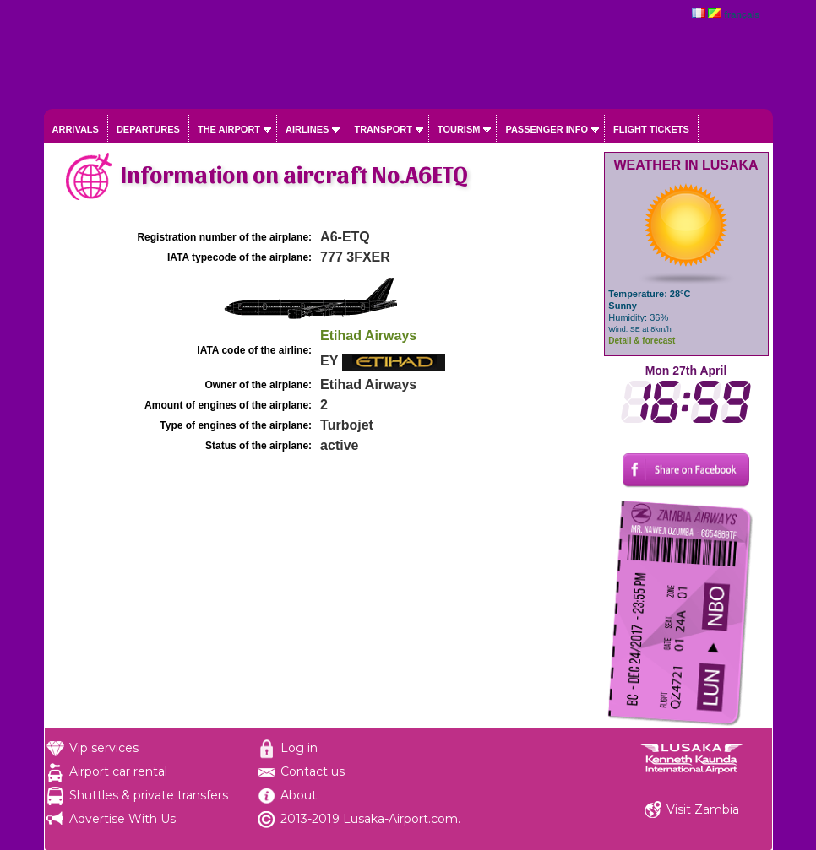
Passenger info (546, 129)
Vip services (104, 747)
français (741, 14)
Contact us (312, 771)
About (298, 795)
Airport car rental (118, 771)
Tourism (459, 129)
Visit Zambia (702, 809)
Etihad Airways (368, 335)
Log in (299, 747)
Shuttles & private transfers (148, 795)
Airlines (307, 129)
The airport (229, 129)
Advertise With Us (122, 818)
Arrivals (75, 129)
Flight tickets (651, 129)
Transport (382, 129)
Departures (148, 129)
